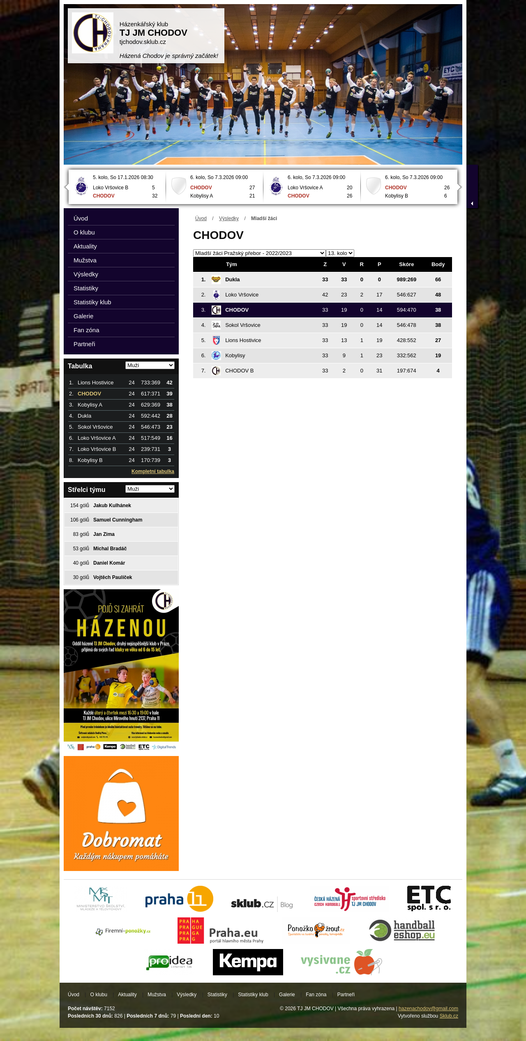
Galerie (83, 316)
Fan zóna (86, 329)
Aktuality (85, 246)
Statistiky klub (92, 302)
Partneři (84, 343)
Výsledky (229, 218)
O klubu (84, 232)
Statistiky (86, 288)
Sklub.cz (449, 1016)
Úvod (201, 218)
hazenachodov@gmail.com (428, 1008)
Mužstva (85, 260)
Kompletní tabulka (153, 471)
